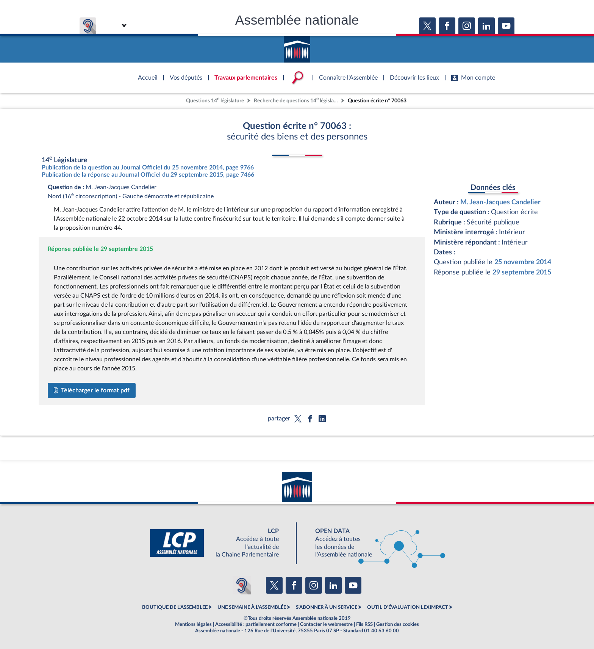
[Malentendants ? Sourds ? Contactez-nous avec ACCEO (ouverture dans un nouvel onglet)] (242, 585)
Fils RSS (364, 624)
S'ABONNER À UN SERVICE (326, 607)
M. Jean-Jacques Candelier (500, 202)
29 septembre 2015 (521, 272)
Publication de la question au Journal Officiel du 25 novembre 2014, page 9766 (148, 168)
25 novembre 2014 (522, 262)
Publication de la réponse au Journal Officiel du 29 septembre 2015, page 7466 (148, 175)
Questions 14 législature (215, 99)
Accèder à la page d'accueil (297, 46)
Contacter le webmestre (326, 624)
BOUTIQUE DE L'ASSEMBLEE (175, 607)
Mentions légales (193, 624)
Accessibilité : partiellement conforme (256, 624)
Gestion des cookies (397, 624)
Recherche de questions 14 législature (296, 99)
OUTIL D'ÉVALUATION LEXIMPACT (407, 607)
